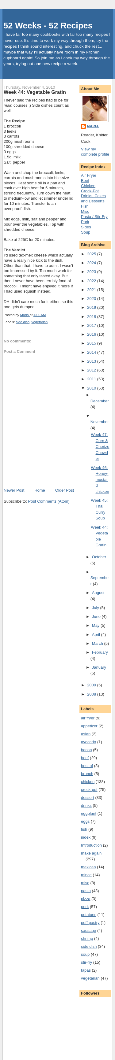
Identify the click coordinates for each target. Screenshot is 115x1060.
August (98, 592)
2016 (92, 334)
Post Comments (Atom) (49, 501)
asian (85, 734)
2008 (92, 694)
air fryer (87, 718)
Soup (85, 232)
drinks (86, 805)
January (99, 667)
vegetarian (40, 322)
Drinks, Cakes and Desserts (93, 198)
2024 (92, 262)
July (96, 607)
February (100, 652)
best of (87, 765)
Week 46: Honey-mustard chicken (100, 479)
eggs (85, 821)
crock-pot (89, 789)
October (99, 557)
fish (84, 829)
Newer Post (14, 490)
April (96, 634)
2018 (92, 316)
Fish (85, 206)
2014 (92, 352)
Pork (85, 222)
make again (91, 853)
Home (39, 490)
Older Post (64, 490)
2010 (92, 388)
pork (85, 906)
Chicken (88, 185)
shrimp (87, 938)
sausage (88, 930)
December (99, 401)
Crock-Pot (90, 191)
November (99, 421)
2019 (92, 307)
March (98, 643)
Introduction (91, 845)
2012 (92, 370)
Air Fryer (88, 175)
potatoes (88, 914)
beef (85, 757)
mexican (88, 867)
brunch (87, 773)
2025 (92, 254)
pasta (86, 890)
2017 (92, 325)
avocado (88, 742)
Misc (85, 211)
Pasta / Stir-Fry (94, 216)
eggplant (88, 813)
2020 (92, 298)
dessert (87, 797)
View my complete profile (95, 152)
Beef (85, 180)
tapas (86, 970)
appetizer (89, 726)
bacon (86, 750)
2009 (92, 685)
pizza (85, 898)
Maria (93, 126)
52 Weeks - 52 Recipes (48, 25)
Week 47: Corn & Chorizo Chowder (100, 446)
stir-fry (86, 962)
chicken (87, 781)
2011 (92, 379)
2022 (92, 281)
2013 (92, 361)
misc (85, 883)
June (97, 616)
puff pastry (90, 922)
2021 (92, 289)
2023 (92, 271)
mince (86, 875)
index (85, 837)
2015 (92, 343)
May (96, 625)
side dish (23, 322)
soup (85, 954)
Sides (86, 227)
